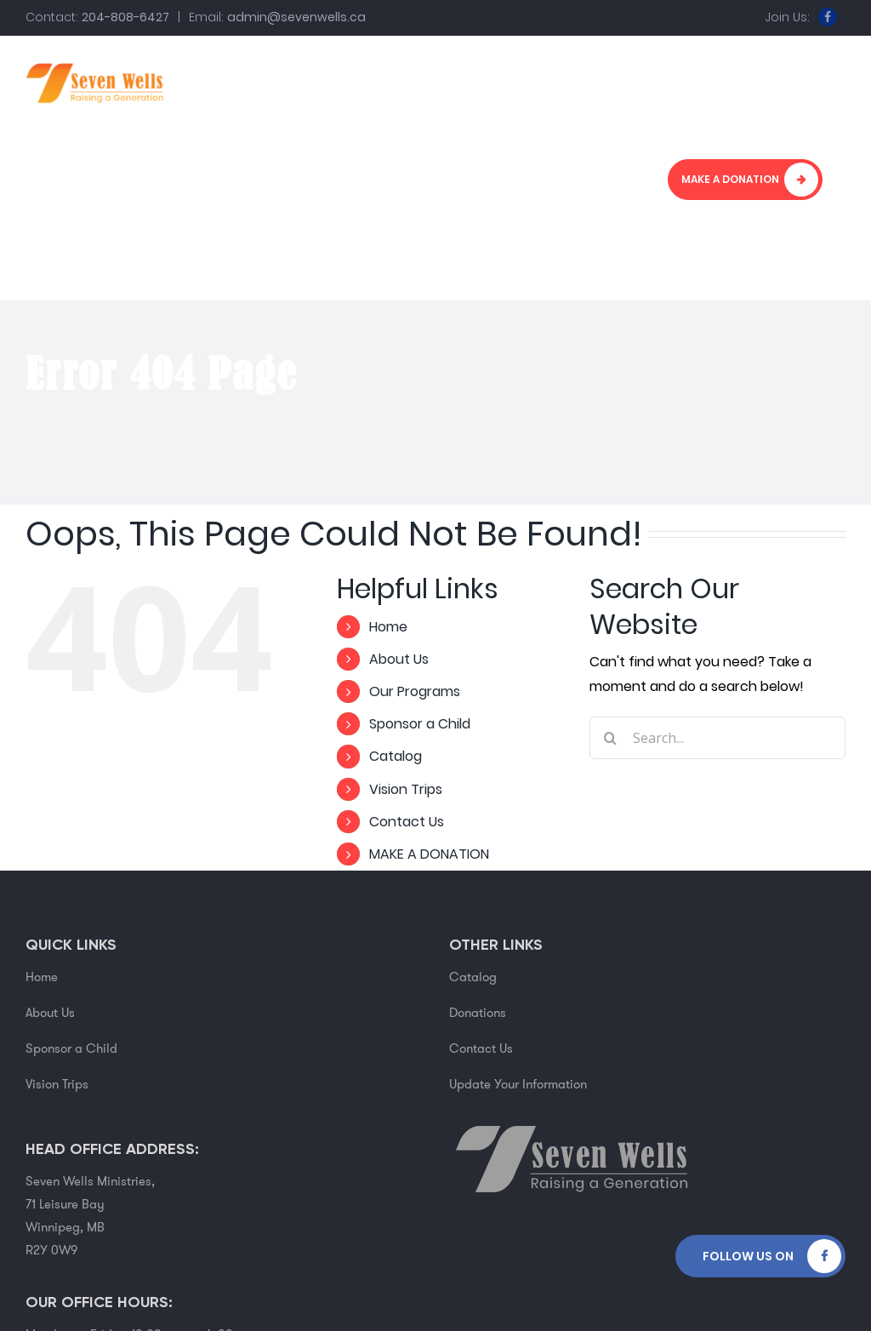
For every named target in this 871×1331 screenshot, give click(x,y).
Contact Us (406, 821)
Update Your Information (518, 1084)
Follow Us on (748, 1256)
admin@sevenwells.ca (296, 17)
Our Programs (414, 691)
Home (388, 627)
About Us (399, 659)
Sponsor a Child (419, 724)
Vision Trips (405, 789)
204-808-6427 (125, 17)
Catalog (395, 756)
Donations (477, 1012)
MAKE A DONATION (429, 854)
